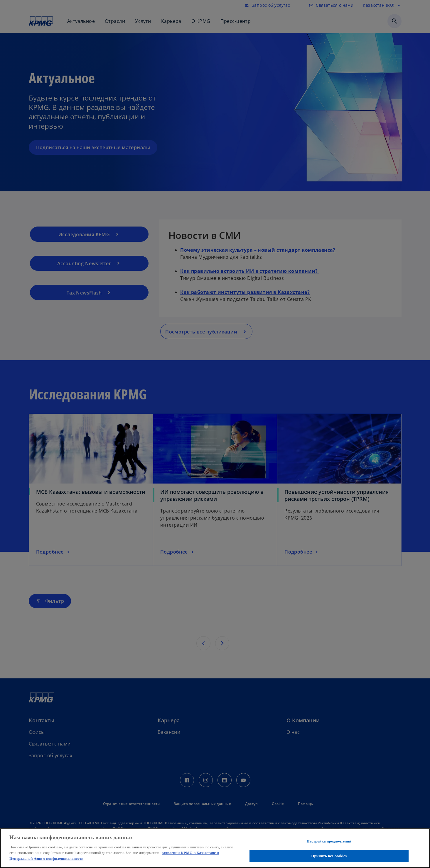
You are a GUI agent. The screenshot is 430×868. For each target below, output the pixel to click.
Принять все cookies (329, 856)
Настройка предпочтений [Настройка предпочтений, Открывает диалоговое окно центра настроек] (328, 841)
